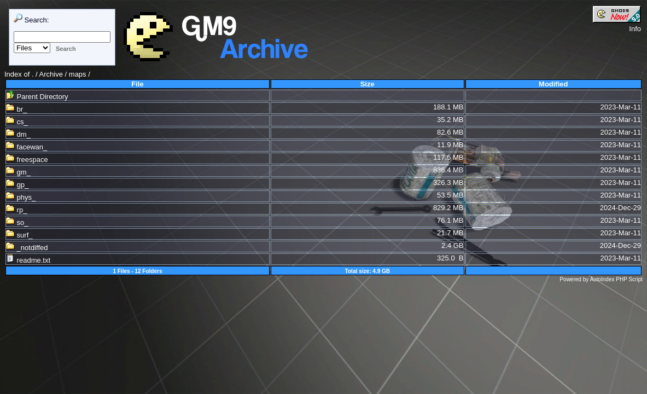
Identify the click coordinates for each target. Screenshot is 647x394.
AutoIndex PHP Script (616, 279)
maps (77, 74)
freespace (27, 159)
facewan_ (26, 147)
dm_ (18, 134)
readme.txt (28, 260)
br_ (16, 109)
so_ (17, 222)
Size (367, 84)
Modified (553, 84)
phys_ (21, 197)
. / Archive (48, 74)
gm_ (18, 172)
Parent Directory (37, 96)
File (137, 84)
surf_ (19, 235)
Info (635, 29)
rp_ (16, 210)
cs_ (17, 122)
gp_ (17, 185)
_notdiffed (27, 248)
